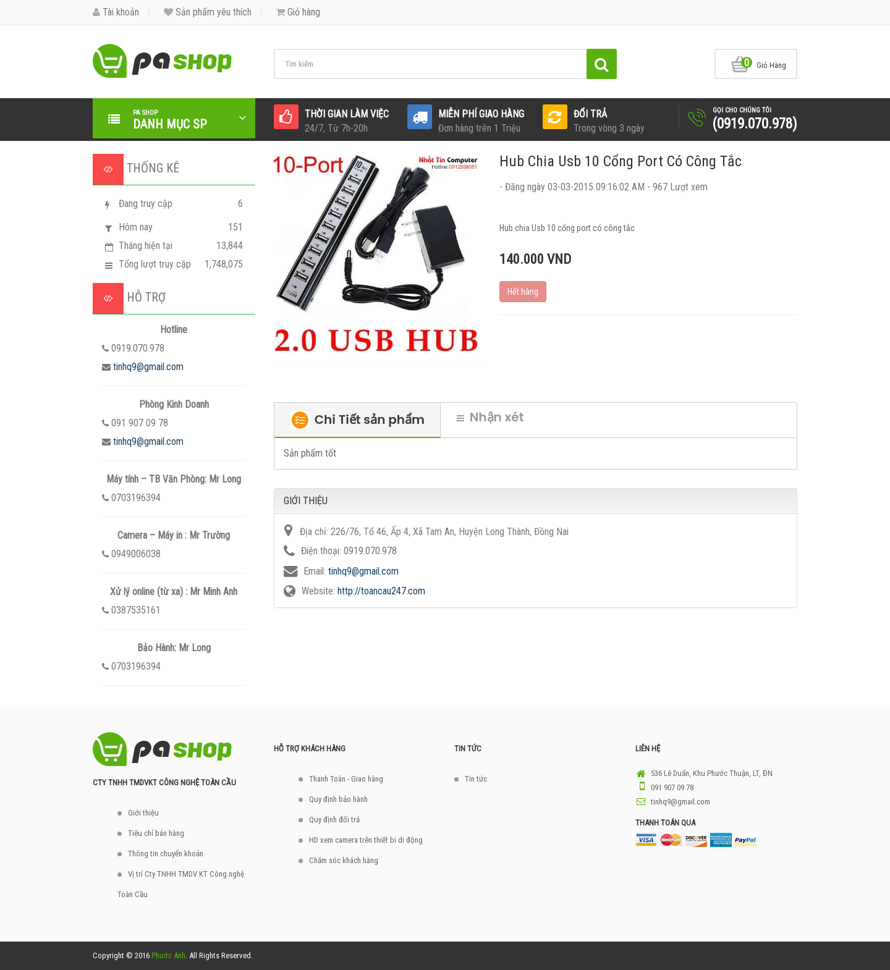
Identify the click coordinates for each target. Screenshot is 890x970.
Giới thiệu (143, 812)
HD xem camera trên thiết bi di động (366, 840)
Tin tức (476, 778)
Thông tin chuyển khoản (165, 853)
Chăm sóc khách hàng (343, 860)
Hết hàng (522, 292)
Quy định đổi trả (334, 819)
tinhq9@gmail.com (148, 367)
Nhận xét (490, 417)
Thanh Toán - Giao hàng (346, 778)
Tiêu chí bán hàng (156, 833)
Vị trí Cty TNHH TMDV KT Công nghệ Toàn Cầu (180, 884)
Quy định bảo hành (338, 799)
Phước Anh (168, 955)
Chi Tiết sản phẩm (357, 420)
